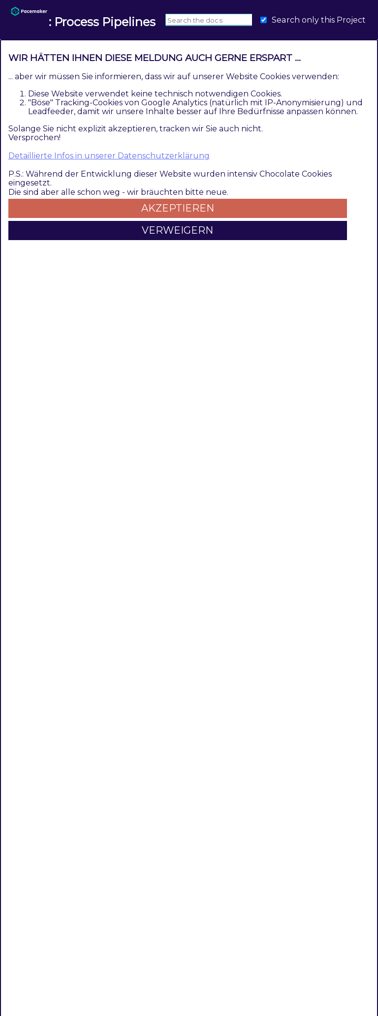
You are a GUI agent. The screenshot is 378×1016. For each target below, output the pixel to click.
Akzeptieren (177, 208)
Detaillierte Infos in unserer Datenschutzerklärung (109, 155)
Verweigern (177, 230)
